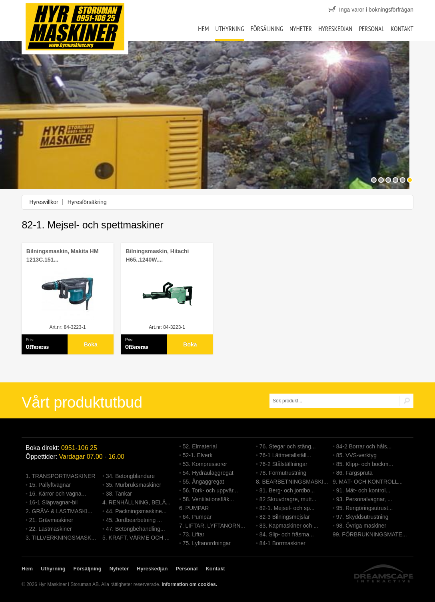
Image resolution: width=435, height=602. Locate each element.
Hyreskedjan (335, 28)
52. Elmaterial (200, 446)
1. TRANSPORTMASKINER (61, 476)
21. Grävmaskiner (51, 520)
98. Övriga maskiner (361, 525)
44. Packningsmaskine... (136, 511)
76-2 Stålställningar (283, 464)
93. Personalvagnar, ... (364, 499)
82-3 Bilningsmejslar (284, 517)
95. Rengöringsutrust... (364, 508)
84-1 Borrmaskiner (282, 543)
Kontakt (402, 28)
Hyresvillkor (43, 202)
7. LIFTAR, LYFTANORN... (212, 525)
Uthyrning (229, 28)
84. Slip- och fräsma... (286, 534)
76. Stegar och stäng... (287, 446)
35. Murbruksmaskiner (134, 485)
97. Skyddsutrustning (362, 517)
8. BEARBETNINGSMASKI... (292, 481)
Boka (91, 344)
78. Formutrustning (283, 473)
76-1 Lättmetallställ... (285, 455)
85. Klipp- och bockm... (364, 464)
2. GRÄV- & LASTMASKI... (59, 511)
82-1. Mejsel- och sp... (287, 508)
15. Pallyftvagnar (50, 485)
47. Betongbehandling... (135, 529)
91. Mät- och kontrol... (363, 490)
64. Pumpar (197, 517)
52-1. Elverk (198, 455)
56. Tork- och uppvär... (210, 490)
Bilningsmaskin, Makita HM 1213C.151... (62, 255)
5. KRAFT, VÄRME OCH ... (136, 537)
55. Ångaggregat (203, 481)
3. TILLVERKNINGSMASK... (61, 537)
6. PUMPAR (194, 508)
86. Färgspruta (354, 473)
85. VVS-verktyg (356, 455)
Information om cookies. (189, 584)
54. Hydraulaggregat (208, 473)
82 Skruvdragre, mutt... (287, 499)
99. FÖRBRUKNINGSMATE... (370, 534)
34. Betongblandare (130, 476)
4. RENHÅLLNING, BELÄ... (136, 502)
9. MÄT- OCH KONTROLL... (368, 481)
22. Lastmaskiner (50, 529)
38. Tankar (119, 493)
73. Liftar (193, 534)
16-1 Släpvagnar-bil (53, 502)
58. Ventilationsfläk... (208, 499)
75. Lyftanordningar (207, 543)
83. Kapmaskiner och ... (288, 525)
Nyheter (300, 28)
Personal (371, 28)
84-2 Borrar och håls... (364, 446)
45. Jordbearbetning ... (134, 520)
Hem (203, 28)
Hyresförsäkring (87, 202)
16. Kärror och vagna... (57, 493)
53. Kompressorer (205, 464)
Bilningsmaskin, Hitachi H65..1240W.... (157, 255)
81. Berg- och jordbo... (287, 490)
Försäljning (266, 28)
